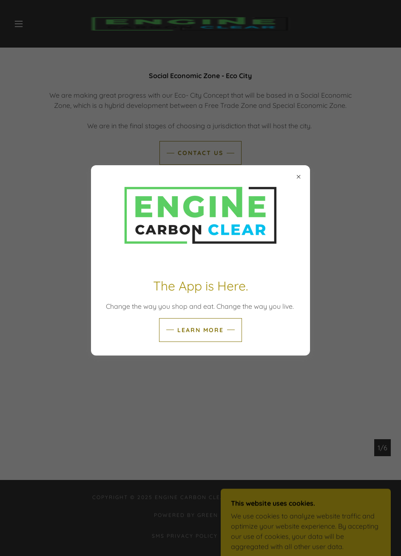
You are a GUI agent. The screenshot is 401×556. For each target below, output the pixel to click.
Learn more (200, 330)
